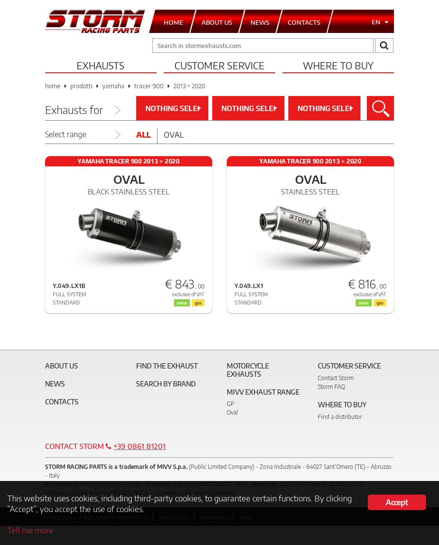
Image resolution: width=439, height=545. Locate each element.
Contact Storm (336, 378)
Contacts (61, 402)
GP (230, 403)
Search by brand (166, 384)
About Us (61, 366)
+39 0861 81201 (139, 446)
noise (182, 302)
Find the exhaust (167, 366)
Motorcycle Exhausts (248, 370)
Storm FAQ (331, 386)
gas (198, 302)
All (143, 135)
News (55, 384)
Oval (174, 135)
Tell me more (30, 530)
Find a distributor (340, 416)
